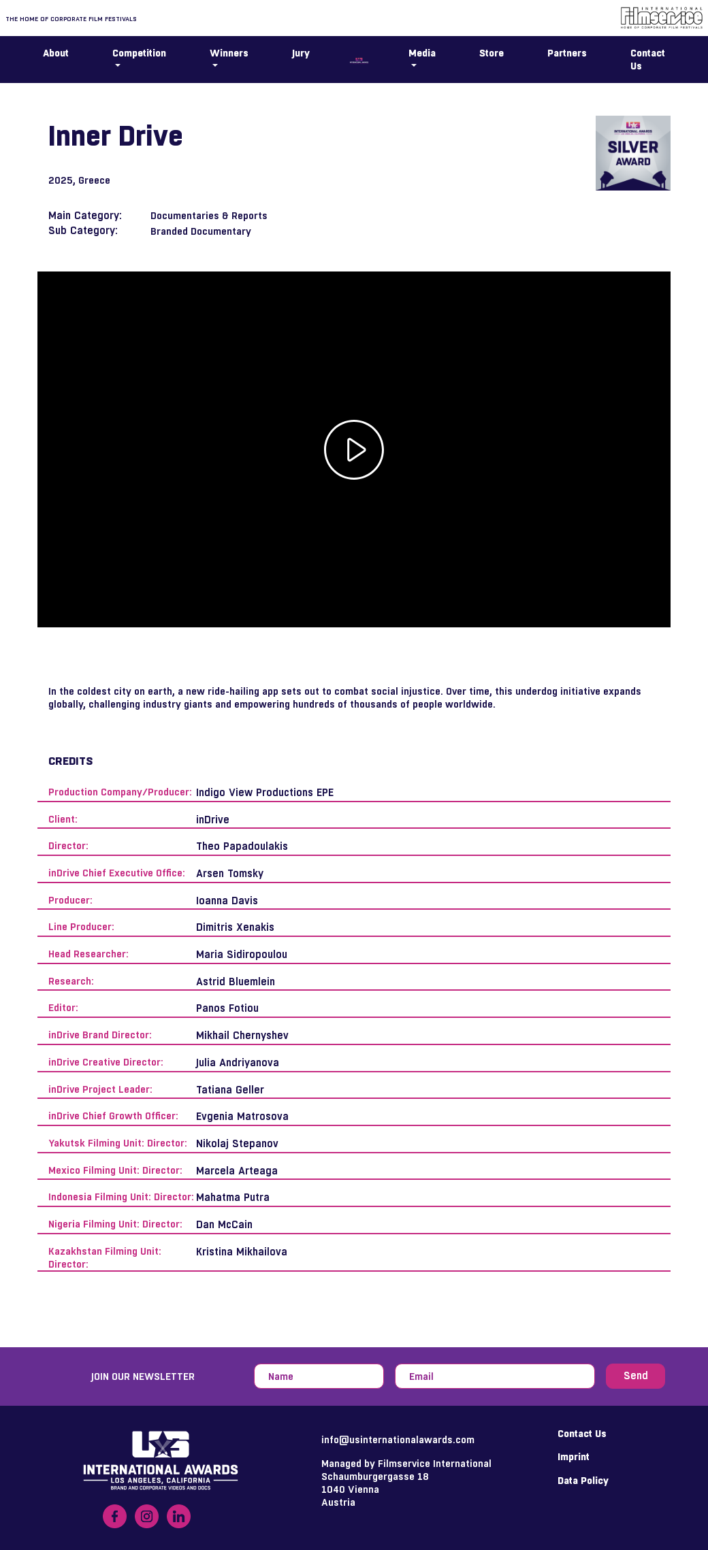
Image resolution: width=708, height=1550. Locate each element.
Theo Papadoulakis (242, 846)
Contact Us (647, 59)
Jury (301, 53)
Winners (229, 53)
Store (491, 53)
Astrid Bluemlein (235, 981)
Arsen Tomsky (229, 873)
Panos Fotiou (227, 1008)
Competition (139, 53)
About (56, 53)
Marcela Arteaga (237, 1170)
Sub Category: (83, 230)
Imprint (574, 1456)
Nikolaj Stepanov (237, 1143)
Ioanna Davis (227, 900)
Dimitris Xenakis (235, 927)
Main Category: (85, 215)
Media (422, 53)
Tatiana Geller (230, 1089)
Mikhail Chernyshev (242, 1035)
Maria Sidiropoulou (241, 954)
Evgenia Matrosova (242, 1116)
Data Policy (583, 1480)
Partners (567, 53)
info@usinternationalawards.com (397, 1439)
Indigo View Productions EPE (265, 792)
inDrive (212, 819)
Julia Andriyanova (237, 1062)
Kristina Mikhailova (241, 1251)
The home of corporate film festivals (71, 18)
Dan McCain (224, 1224)
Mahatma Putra (233, 1197)
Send (636, 1375)
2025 (60, 180)
